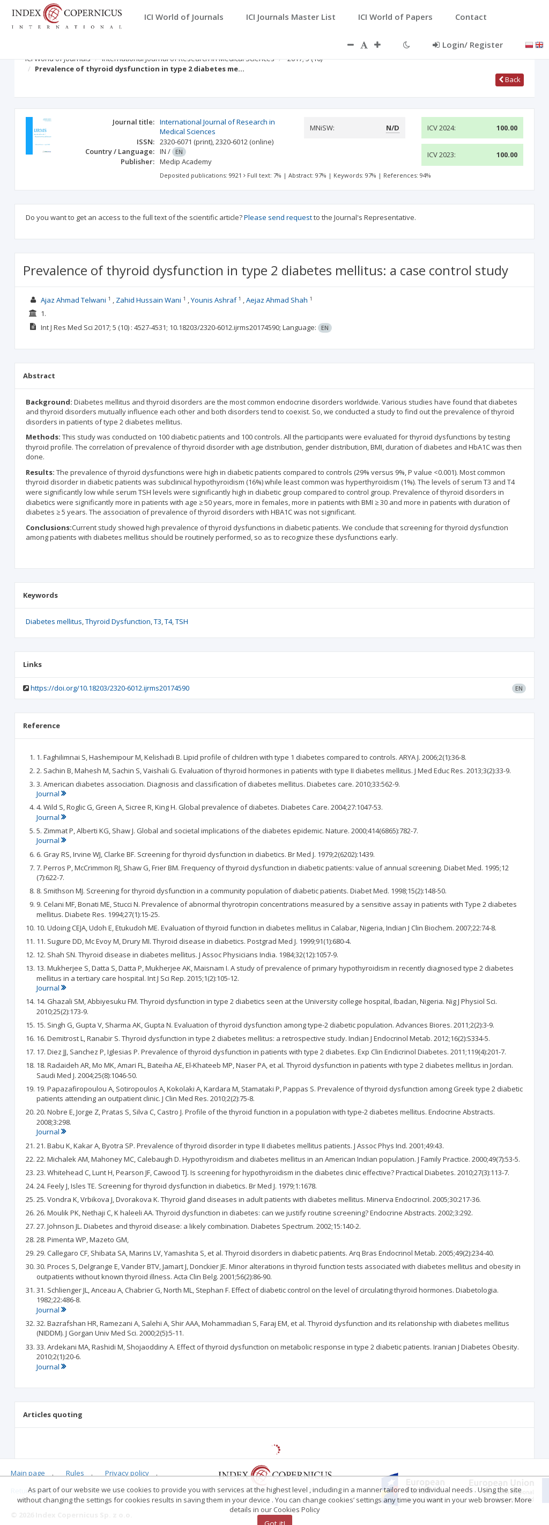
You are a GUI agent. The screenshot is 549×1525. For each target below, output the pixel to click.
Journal (51, 793)
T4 (168, 621)
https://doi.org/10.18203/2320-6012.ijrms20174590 (110, 688)
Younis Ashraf (213, 300)
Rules (75, 1473)
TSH (181, 621)
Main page (28, 1473)
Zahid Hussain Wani (148, 300)
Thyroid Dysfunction (118, 621)
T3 (157, 621)
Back (510, 79)
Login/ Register (468, 44)
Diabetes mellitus (54, 621)
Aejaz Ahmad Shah (277, 300)
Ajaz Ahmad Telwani (73, 300)
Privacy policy (127, 1473)
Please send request (278, 217)
